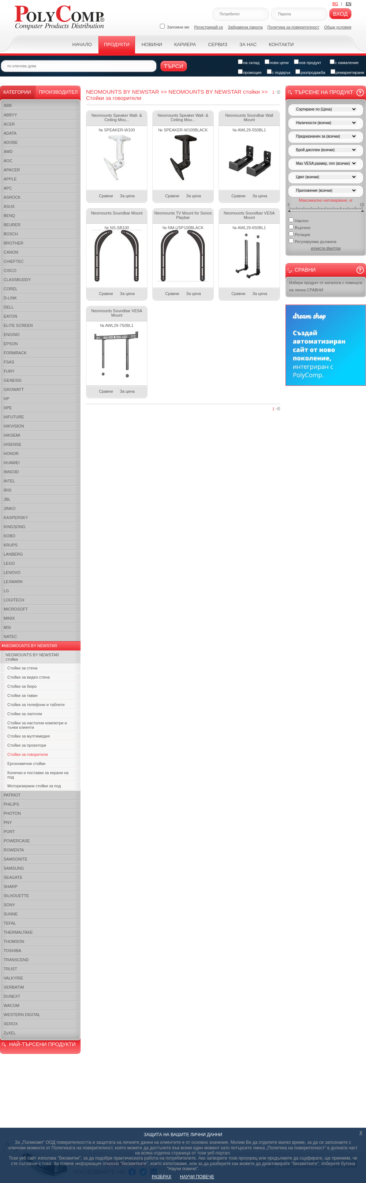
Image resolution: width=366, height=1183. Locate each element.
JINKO (9, 508)
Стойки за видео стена (28, 677)
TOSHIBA (12, 950)
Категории (17, 92)
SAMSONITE (15, 859)
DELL (9, 307)
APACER (12, 170)
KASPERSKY (16, 517)
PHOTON (12, 813)
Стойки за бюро (22, 686)
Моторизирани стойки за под (34, 786)
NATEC (10, 636)
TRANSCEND (16, 960)
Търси (173, 66)
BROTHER (13, 243)
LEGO (9, 563)
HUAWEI (12, 462)
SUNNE (11, 914)
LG (6, 591)
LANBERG (13, 554)
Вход (340, 14)
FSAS (9, 362)
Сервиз (217, 44)
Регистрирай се (208, 27)
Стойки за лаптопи (24, 714)
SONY (9, 905)
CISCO (10, 270)
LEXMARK (13, 581)
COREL (11, 289)
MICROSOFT (16, 609)
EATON (10, 316)
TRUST (10, 969)
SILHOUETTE (16, 895)
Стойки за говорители (27, 754)
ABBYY (10, 115)
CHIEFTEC (14, 261)
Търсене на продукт (324, 92)
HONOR (11, 453)
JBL (7, 499)
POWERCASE (17, 841)
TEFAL (10, 923)
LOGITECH (14, 600)
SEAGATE (13, 877)
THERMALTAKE (18, 932)
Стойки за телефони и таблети (35, 704)
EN (348, 3)
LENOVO (12, 572)
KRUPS (11, 545)
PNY (8, 822)
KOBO (9, 536)
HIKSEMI (12, 435)
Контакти (281, 44)
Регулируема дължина (312, 241)
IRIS (7, 490)
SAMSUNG (14, 868)
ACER (9, 124)
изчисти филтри (325, 248)
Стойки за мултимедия (28, 736)
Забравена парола (245, 27)
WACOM (11, 1005)
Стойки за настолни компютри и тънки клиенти (37, 725)
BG (335, 3)
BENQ (9, 215)
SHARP (11, 886)
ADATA (10, 133)
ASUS (9, 206)
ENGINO (11, 334)
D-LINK (10, 298)
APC (8, 188)
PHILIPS (11, 804)
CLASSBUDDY (17, 279)
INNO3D (11, 472)
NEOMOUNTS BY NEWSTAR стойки (32, 657)
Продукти (117, 44)
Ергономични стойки (26, 763)
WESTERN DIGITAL (22, 1014)
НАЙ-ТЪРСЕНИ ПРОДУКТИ (42, 1044)
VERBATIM (14, 987)
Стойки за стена (22, 668)
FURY (9, 371)
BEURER (12, 225)
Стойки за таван (22, 695)
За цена (127, 196)
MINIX (9, 618)
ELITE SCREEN (18, 325)
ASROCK (12, 197)
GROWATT (14, 389)
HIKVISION (14, 426)
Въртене (299, 227)
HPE (8, 408)
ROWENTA (14, 850)
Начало (82, 44)
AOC (8, 160)
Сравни (106, 196)
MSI (7, 627)
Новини (152, 44)
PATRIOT (12, 795)
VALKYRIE (13, 978)
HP (6, 398)
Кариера (185, 44)
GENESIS (13, 380)
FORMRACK (15, 353)
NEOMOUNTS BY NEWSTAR (30, 645)
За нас (248, 44)
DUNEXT (12, 996)
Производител (58, 92)
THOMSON (14, 941)
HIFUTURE (14, 417)
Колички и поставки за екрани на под (37, 774)
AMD (8, 151)
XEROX (11, 1024)
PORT (9, 831)
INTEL (9, 481)
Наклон (299, 220)
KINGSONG (14, 527)
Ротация (299, 234)
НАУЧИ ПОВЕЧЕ (197, 1176)
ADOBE (11, 142)
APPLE (10, 179)
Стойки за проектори (26, 745)
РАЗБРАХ (161, 1176)
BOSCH (11, 234)
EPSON (11, 344)
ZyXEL (10, 1033)
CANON (11, 252)
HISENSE (12, 444)
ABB (8, 105)
